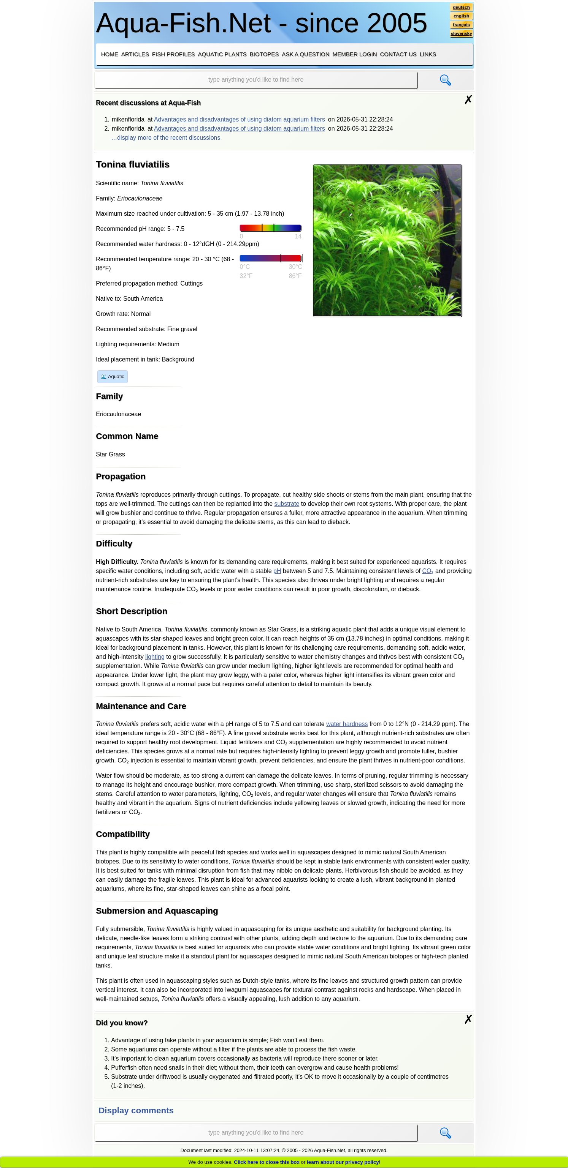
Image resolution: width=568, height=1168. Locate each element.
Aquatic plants (222, 54)
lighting (155, 656)
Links (428, 54)
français (461, 25)
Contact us (398, 54)
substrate (287, 503)
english (461, 16)
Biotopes (264, 54)
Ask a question (305, 54)
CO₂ (427, 571)
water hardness (347, 724)
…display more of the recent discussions (165, 137)
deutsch (461, 7)
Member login (355, 54)
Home (109, 54)
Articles (135, 54)
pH (277, 571)
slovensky (461, 34)
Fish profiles (173, 54)
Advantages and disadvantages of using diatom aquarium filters (239, 119)
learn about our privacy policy (343, 1162)
